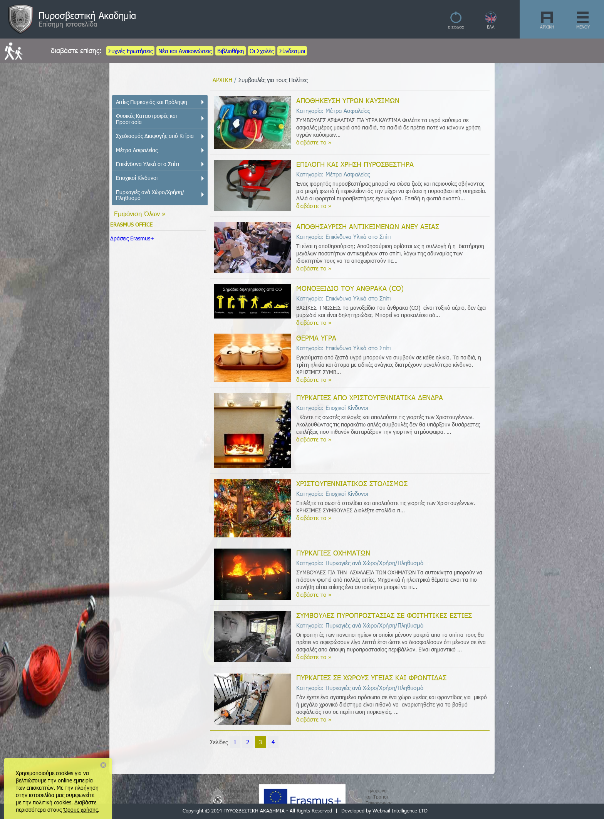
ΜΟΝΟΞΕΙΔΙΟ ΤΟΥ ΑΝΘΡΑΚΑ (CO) (350, 288)
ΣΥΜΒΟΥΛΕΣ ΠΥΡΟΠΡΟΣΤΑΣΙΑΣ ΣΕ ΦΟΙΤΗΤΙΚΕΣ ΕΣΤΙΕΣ (384, 615)
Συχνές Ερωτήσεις (130, 51)
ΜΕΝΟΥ (583, 26)
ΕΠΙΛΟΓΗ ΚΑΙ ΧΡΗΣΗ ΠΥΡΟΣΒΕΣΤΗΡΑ (355, 163)
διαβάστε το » (314, 142)
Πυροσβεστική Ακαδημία (87, 15)
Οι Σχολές (261, 51)
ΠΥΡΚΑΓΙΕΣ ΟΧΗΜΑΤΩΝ (333, 552)
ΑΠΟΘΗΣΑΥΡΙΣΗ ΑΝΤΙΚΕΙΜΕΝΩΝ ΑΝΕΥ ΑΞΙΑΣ (367, 226)
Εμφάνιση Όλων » (140, 213)
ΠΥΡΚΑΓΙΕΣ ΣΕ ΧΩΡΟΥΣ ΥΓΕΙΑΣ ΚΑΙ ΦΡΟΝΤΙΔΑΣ (371, 677)
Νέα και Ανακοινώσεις (184, 51)
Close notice (103, 765)
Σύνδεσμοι (292, 51)
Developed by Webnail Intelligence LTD (384, 810)
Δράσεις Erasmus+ (132, 238)
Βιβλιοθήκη (230, 51)
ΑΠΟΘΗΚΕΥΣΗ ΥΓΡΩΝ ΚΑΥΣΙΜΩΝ (347, 100)
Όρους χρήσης (80, 809)
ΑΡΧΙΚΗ (547, 26)
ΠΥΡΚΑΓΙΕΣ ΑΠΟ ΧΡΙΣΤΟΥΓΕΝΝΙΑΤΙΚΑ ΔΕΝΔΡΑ (369, 397)
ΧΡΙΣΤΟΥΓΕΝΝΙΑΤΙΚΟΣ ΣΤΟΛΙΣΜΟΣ (352, 483)
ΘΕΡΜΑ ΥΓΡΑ (316, 337)
